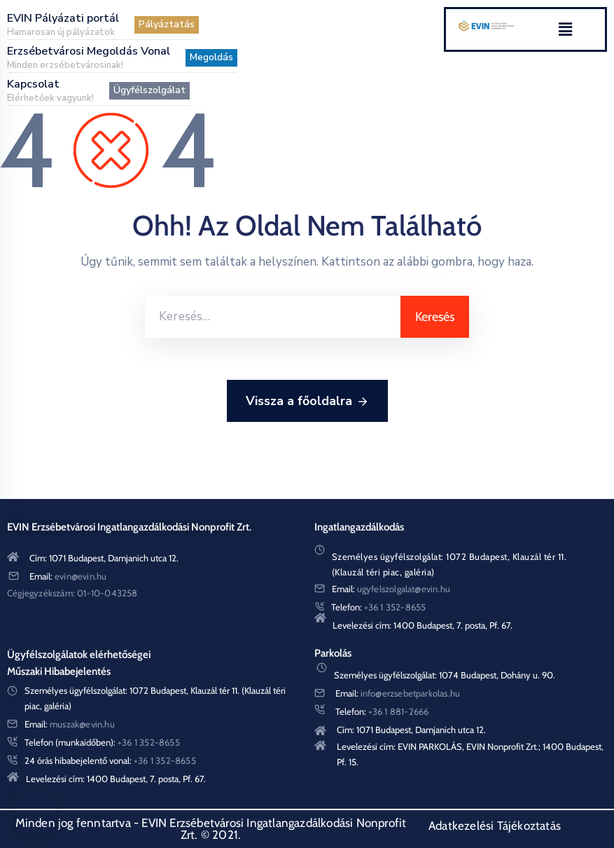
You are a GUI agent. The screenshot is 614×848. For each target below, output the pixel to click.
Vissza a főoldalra (307, 401)
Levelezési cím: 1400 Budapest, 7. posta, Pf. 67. (422, 625)
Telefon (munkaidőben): (102, 742)
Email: (67, 576)
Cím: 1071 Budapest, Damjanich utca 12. (104, 557)
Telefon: (378, 607)
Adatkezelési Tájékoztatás (494, 826)
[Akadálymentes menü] (35, 812)
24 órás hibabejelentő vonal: (110, 760)
